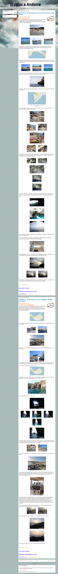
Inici (37, 560)
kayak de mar (31, 294)
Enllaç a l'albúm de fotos (23, 284)
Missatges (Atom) (39, 563)
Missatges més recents (22, 560)
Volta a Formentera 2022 (36, 294)
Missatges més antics (51, 560)
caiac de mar (27, 294)
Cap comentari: (30, 293)
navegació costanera (32, 557)
